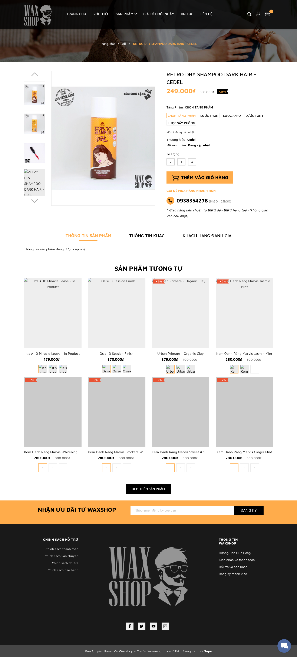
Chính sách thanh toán (62, 549)
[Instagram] (165, 626)
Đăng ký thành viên (233, 574)
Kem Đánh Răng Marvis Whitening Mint (54, 452)
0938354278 (192, 201)
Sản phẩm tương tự (149, 268)
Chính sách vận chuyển (61, 556)
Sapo (208, 651)
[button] (34, 201)
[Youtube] (153, 626)
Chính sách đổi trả (65, 563)
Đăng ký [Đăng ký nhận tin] (249, 510)
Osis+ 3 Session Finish (116, 353)
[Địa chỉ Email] (182, 510)
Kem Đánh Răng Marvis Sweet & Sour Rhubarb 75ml (192, 452)
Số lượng (172, 154)
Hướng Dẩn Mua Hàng (235, 553)
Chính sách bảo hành (63, 570)
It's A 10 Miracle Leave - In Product (53, 353)
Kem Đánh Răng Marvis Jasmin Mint (244, 353)
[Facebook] (129, 626)
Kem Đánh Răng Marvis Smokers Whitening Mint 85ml (130, 452)
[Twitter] (141, 626)
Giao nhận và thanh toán (237, 560)
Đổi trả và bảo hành (233, 567)
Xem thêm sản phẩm (148, 489)
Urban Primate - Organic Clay (180, 353)
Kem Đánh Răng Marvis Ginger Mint (244, 452)
